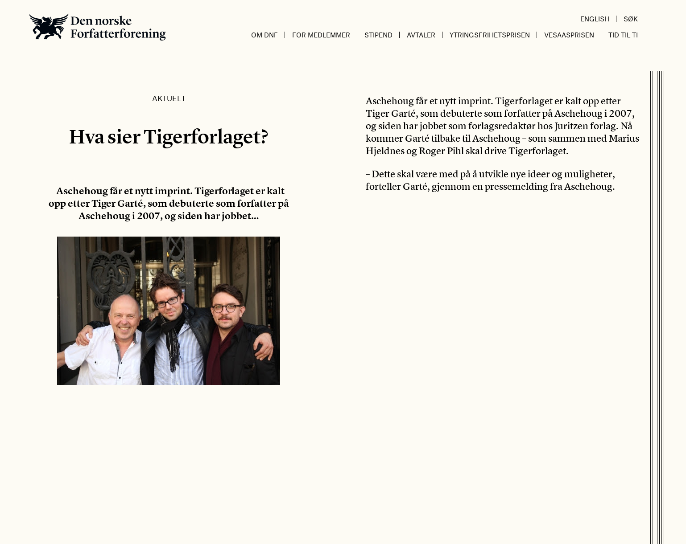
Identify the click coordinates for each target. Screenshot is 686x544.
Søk (631, 19)
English (594, 19)
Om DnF (264, 35)
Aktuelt (169, 98)
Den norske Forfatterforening (97, 27)
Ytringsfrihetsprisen (490, 35)
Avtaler (421, 35)
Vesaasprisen (569, 35)
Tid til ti (623, 35)
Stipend (378, 35)
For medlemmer (321, 35)
